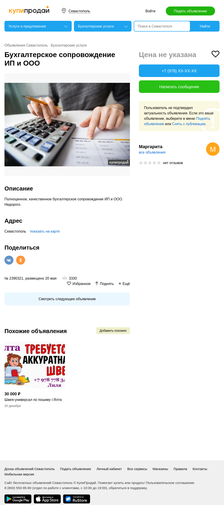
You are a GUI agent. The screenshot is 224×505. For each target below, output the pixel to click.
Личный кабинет (109, 469)
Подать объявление (190, 11)
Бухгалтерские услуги (69, 45)
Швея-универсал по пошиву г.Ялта (33, 400)
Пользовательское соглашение (170, 483)
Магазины (160, 469)
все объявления (152, 152)
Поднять (107, 284)
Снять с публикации (188, 124)
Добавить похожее (113, 330)
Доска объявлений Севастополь (29, 469)
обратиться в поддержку (127, 488)
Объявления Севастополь (26, 45)
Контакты (200, 469)
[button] (125, 77)
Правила (180, 469)
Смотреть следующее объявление (67, 299)
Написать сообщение (179, 87)
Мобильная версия (19, 474)
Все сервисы (137, 469)
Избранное (82, 284)
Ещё (126, 284)
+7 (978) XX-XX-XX (179, 71)
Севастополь (79, 11)
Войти (150, 11)
